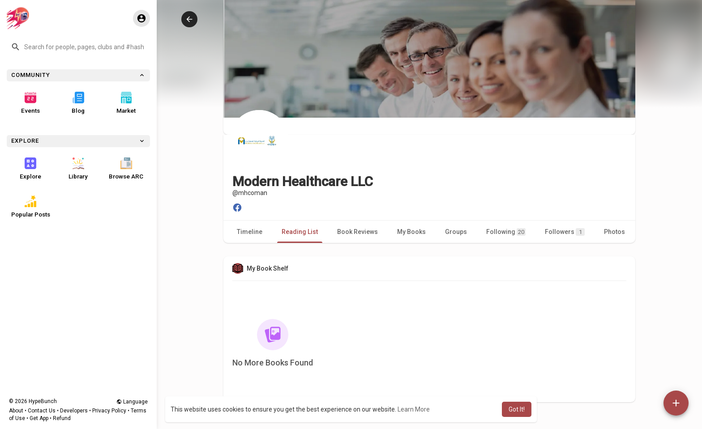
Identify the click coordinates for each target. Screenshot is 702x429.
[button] (78, 47)
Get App (39, 418)
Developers (74, 411)
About (16, 411)
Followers (565, 232)
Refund (62, 418)
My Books (411, 231)
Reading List (300, 231)
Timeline (249, 231)
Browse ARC (126, 168)
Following (506, 232)
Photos (614, 231)
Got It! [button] (517, 409)
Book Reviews (357, 231)
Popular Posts (30, 206)
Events (30, 103)
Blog (78, 103)
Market (126, 103)
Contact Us (42, 411)
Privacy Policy (109, 411)
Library (78, 168)
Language (132, 402)
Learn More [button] (414, 409)
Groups (456, 231)
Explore (30, 168)
